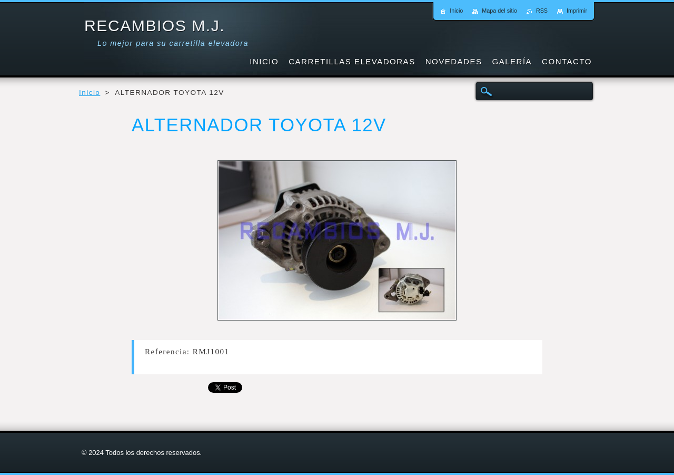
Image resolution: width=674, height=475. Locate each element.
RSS (542, 10)
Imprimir (577, 10)
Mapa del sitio (499, 10)
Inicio (89, 92)
